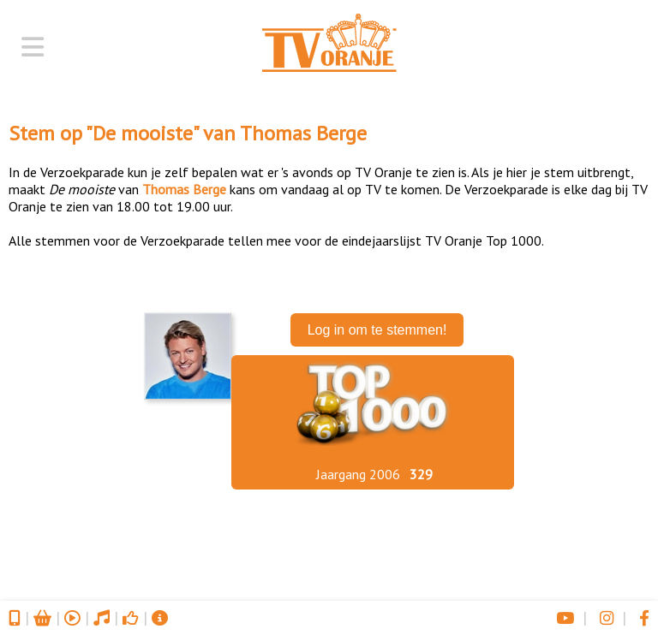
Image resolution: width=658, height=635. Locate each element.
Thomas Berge (303, 133)
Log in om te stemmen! (377, 330)
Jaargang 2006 (358, 474)
